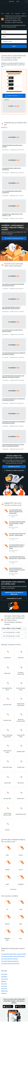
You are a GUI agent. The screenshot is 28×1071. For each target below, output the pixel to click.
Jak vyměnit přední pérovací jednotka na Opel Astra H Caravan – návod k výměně (17, 569)
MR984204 (3, 981)
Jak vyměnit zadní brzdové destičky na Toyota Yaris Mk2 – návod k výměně (17, 523)
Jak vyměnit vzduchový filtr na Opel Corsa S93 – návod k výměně (17, 534)
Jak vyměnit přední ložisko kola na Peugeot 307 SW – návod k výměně (17, 557)
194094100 (4, 993)
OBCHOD (11, 1)
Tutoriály (7, 13)
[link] (3, 66)
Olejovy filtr (17, 13)
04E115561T (4, 983)
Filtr (12, 13)
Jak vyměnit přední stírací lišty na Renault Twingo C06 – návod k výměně (16, 546)
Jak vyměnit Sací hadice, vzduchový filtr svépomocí (13, 956)
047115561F (4, 986)
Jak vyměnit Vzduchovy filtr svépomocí (10, 963)
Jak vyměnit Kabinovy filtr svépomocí (9, 961)
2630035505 (4, 976)
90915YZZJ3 (4, 988)
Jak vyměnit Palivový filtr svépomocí (9, 958)
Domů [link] (2, 13)
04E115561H (4, 974)
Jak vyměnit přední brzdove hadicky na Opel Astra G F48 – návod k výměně (16, 511)
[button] (14, 106)
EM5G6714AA (4, 991)
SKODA (23, 13)
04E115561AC (4, 979)
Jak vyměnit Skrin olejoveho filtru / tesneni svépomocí (13, 954)
